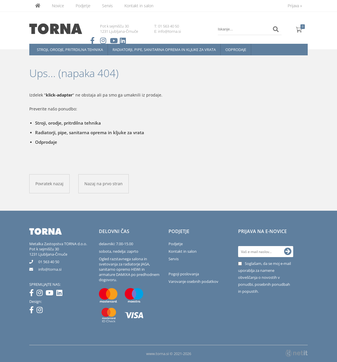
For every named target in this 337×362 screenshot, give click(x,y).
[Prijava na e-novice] (287, 251)
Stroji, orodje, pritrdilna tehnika (70, 49)
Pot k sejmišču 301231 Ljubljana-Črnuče (48, 251)
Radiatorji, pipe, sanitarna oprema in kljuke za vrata (164, 49)
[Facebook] (33, 293)
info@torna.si (169, 31)
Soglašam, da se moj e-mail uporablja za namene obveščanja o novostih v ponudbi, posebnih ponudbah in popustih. (264, 277)
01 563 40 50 (168, 26)
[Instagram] (41, 293)
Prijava (295, 5)
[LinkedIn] (60, 293)
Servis (107, 5)
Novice (58, 5)
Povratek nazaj (49, 183)
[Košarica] (299, 29)
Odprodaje (235, 49)
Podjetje (83, 5)
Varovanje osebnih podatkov (193, 281)
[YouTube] (51, 293)
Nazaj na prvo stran (103, 183)
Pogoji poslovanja (183, 273)
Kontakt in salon (138, 5)
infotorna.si (49, 269)
